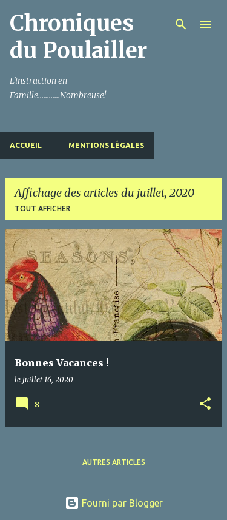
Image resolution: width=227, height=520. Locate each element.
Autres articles (113, 462)
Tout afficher (42, 208)
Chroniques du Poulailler (78, 37)
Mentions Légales (106, 145)
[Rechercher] (181, 24)
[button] (205, 404)
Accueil (26, 145)
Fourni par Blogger (114, 503)
